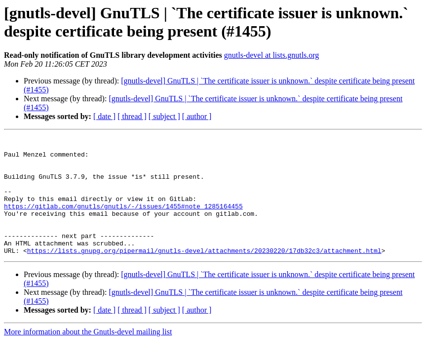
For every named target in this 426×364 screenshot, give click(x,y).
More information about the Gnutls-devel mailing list (88, 355)
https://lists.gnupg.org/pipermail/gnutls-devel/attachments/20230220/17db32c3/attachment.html (204, 274)
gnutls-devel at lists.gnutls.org (271, 55)
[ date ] (104, 116)
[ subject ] (164, 116)
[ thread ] (132, 116)
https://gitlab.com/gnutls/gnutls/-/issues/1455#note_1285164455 (123, 220)
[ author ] (197, 116)
